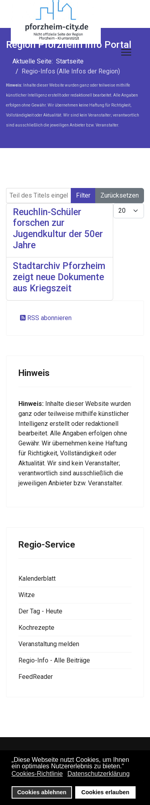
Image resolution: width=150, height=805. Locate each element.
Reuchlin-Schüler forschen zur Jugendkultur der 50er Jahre (58, 229)
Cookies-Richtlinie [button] (37, 773)
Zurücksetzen (119, 195)
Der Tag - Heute (40, 611)
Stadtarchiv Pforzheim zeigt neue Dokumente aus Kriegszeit (59, 277)
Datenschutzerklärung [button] (98, 773)
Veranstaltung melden (48, 644)
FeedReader (35, 676)
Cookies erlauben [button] (105, 792)
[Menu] (126, 52)
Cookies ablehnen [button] (41, 792)
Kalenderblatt (37, 578)
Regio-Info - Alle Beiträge (54, 660)
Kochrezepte (36, 627)
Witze (26, 595)
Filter (83, 195)
